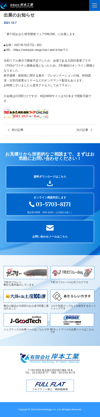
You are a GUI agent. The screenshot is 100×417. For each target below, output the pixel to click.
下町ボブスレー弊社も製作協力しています (26, 276)
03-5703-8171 (40, 372)
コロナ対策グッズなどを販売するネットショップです (73, 300)
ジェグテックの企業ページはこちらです (26, 322)
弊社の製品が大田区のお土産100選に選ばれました (26, 300)
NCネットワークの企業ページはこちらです (72, 323)
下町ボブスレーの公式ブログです (72, 275)
